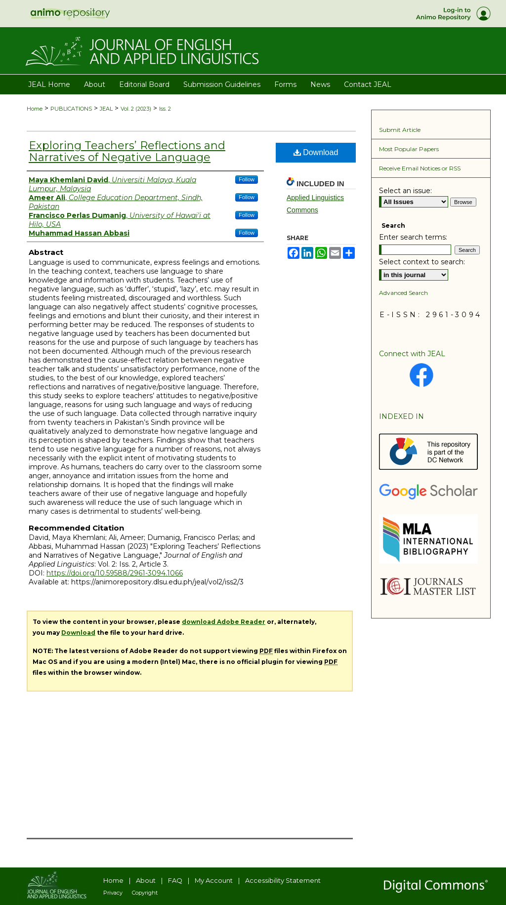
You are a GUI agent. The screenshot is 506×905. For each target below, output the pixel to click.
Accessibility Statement (283, 880)
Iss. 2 (165, 108)
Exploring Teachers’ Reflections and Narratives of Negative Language (127, 151)
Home (34, 108)
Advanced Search (403, 292)
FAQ (175, 880)
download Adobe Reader (223, 621)
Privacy (113, 892)
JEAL (106, 108)
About (146, 880)
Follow (246, 179)
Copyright (145, 892)
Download (316, 152)
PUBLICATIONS (71, 108)
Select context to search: (422, 261)
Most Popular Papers (409, 149)
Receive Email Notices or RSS (420, 168)
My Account (214, 880)
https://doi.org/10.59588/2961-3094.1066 (114, 573)
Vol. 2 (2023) (136, 108)
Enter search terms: (413, 237)
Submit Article (400, 129)
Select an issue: (405, 190)
